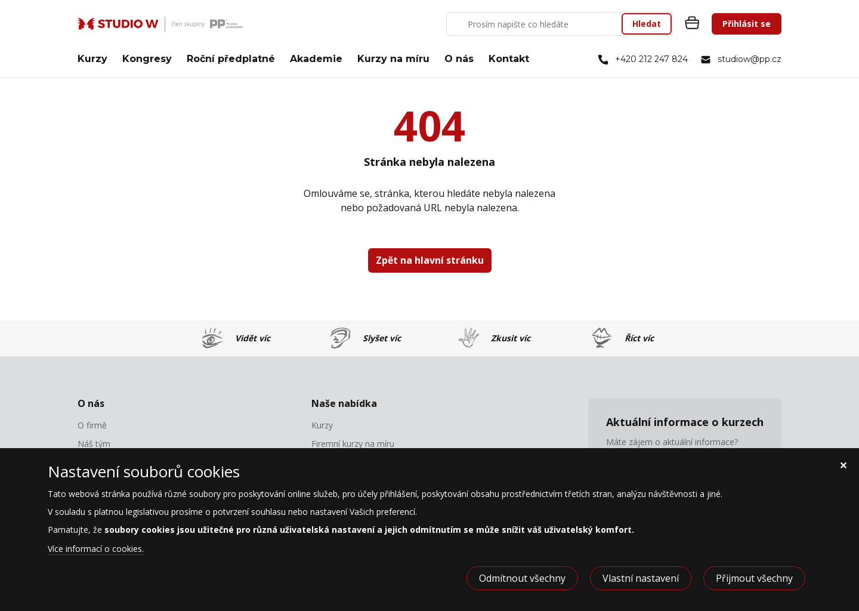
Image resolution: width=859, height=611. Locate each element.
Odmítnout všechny (522, 578)
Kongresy (147, 58)
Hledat (646, 23)
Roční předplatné (231, 58)
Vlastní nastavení (640, 578)
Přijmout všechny (754, 578)
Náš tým (94, 444)
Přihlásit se (746, 23)
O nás (459, 58)
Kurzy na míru (393, 58)
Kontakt (509, 58)
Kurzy (92, 58)
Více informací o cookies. (96, 548)
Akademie (316, 58)
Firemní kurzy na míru (352, 444)
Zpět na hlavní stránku (430, 260)
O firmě (92, 425)
